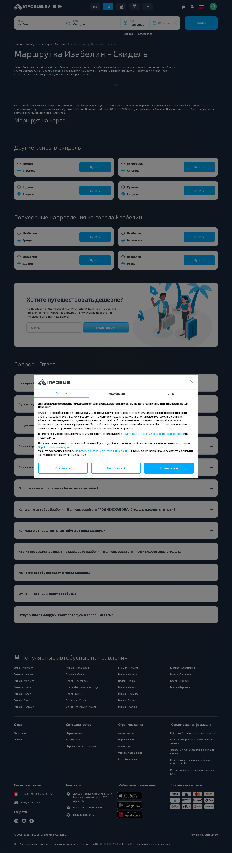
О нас (171, 393)
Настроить (114, 468)
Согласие (61, 393)
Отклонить (63, 468)
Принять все (169, 468)
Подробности (116, 393)
